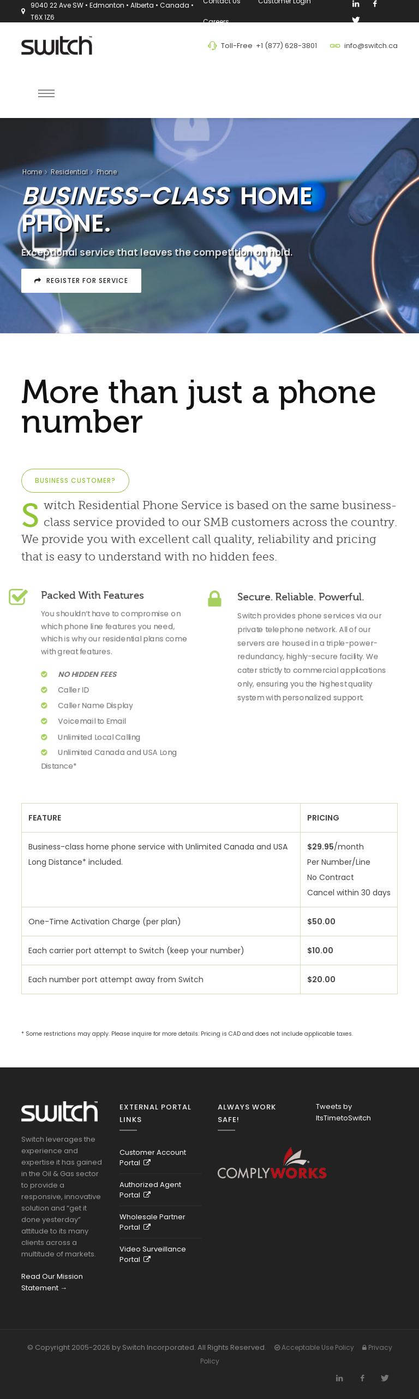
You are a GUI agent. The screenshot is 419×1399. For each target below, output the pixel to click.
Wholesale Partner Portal (152, 1222)
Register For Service (81, 280)
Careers (217, 21)
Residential (69, 171)
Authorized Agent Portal (150, 1189)
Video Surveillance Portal (152, 1254)
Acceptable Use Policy (314, 1347)
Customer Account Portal (152, 1157)
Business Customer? (75, 480)
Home (32, 171)
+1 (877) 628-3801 (286, 45)
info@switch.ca (371, 45)
